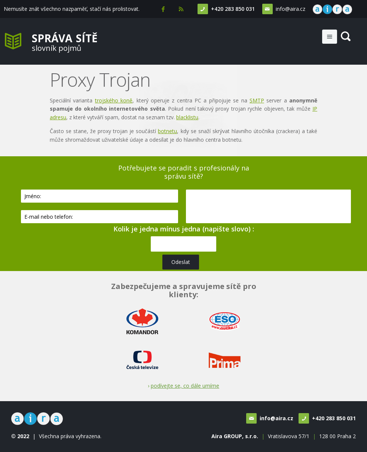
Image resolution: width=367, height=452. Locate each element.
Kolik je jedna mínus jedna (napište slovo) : (183, 229)
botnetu (167, 131)
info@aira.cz (290, 8)
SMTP (257, 100)
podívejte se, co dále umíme (185, 385)
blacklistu (187, 117)
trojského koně (113, 100)
